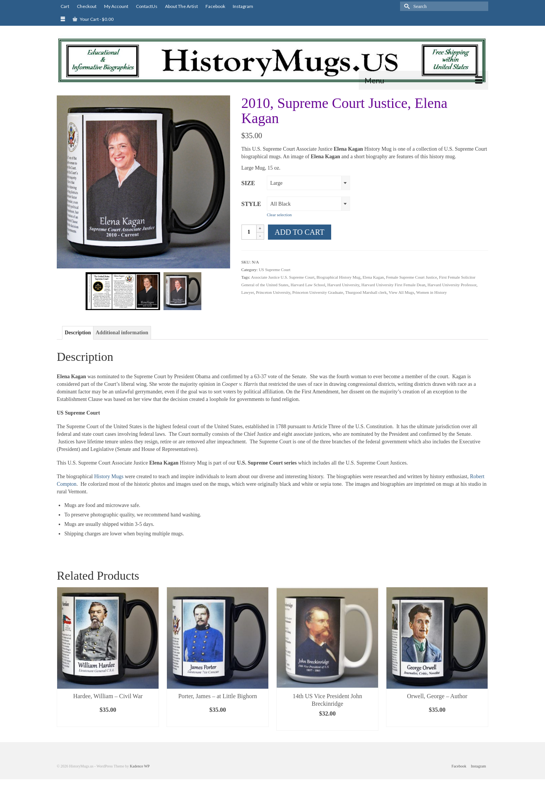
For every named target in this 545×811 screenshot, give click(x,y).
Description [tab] (78, 332)
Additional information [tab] (122, 332)
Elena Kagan (373, 277)
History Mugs (108, 476)
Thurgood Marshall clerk (366, 292)
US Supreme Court (275, 269)
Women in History (431, 292)
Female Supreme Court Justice (411, 277)
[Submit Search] (405, 6)
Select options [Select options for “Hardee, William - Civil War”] (107, 721)
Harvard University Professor (452, 284)
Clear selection (279, 214)
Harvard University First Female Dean (393, 284)
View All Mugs (401, 292)
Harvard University (343, 284)
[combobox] (308, 183)
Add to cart (299, 232)
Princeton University (273, 292)
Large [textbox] (276, 183)
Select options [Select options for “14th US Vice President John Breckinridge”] (327, 725)
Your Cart (93, 19)
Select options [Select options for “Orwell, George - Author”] (437, 721)
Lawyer (247, 292)
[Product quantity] (249, 232)
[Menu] (423, 80)
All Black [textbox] (280, 204)
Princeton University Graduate (317, 292)
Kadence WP (139, 766)
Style (251, 204)
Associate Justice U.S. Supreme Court (282, 277)
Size (248, 183)
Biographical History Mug (338, 277)
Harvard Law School (308, 284)
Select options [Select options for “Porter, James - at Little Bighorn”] (217, 721)
